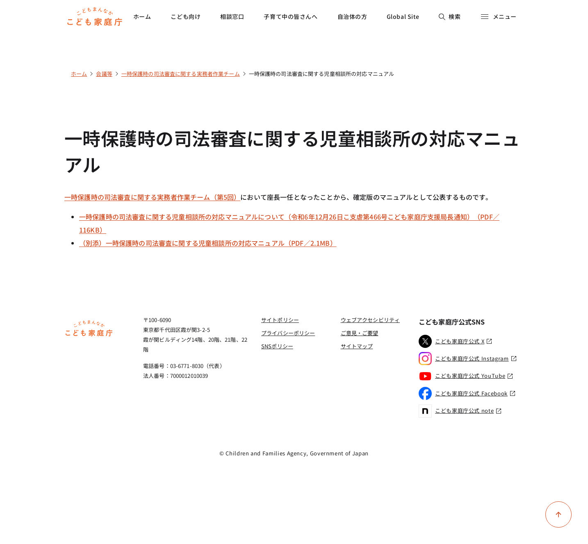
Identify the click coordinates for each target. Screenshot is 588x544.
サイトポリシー (280, 320)
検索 (449, 16)
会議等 (104, 74)
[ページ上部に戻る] (558, 514)
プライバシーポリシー (288, 333)
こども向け (186, 16)
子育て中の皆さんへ (290, 16)
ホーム (142, 16)
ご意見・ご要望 (359, 333)
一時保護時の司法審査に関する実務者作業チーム (180, 74)
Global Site (403, 16)
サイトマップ (357, 346)
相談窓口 (232, 16)
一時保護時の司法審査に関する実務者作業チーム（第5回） (152, 197)
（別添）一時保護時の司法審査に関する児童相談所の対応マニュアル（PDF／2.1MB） (208, 243)
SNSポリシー (277, 346)
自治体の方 (352, 16)
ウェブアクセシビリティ (370, 320)
